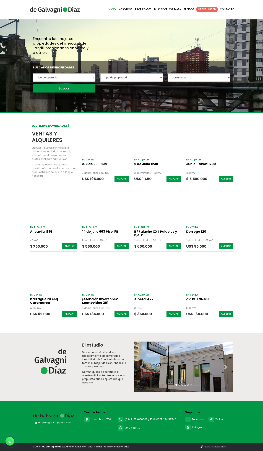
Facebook (194, 419)
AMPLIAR (122, 178)
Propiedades (143, 9)
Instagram (194, 427)
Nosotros (125, 9)
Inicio (112, 9)
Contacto (227, 9)
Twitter (215, 419)
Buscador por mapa (167, 9)
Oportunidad (207, 9)
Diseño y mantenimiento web (216, 447)
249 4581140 (132, 428)
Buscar (63, 88)
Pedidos (189, 9)
